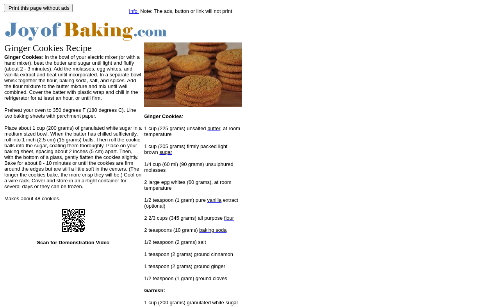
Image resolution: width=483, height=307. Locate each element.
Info (134, 11)
